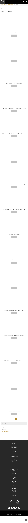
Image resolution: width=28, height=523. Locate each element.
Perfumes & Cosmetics (6, 427)
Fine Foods (14, 473)
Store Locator (14, 447)
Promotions (14, 481)
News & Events (14, 446)
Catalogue (14, 491)
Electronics (14, 461)
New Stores (14, 477)
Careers (14, 450)
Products (14, 479)
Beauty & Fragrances (14, 457)
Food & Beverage (14, 460)
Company (14, 443)
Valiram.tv (14, 495)
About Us (14, 444)
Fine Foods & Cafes (10, 4)
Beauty (14, 466)
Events (14, 472)
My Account (14, 490)
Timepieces (4, 429)
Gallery (14, 474)
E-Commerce (14, 494)
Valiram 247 (14, 448)
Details (14, 35)
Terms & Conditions (13, 514)
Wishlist (14, 492)
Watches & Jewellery (14, 459)
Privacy (8, 514)
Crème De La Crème (14, 469)
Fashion (3, 425)
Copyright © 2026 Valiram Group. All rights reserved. (14, 512)
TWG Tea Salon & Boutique (7, 434)
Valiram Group (3, 4)
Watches (14, 485)
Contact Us (14, 451)
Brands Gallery (14, 454)
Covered (14, 468)
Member (14, 488)
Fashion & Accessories (14, 456)
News (14, 478)
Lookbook (14, 475)
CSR (14, 470)
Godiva (4, 433)
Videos (14, 483)
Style (14, 482)
